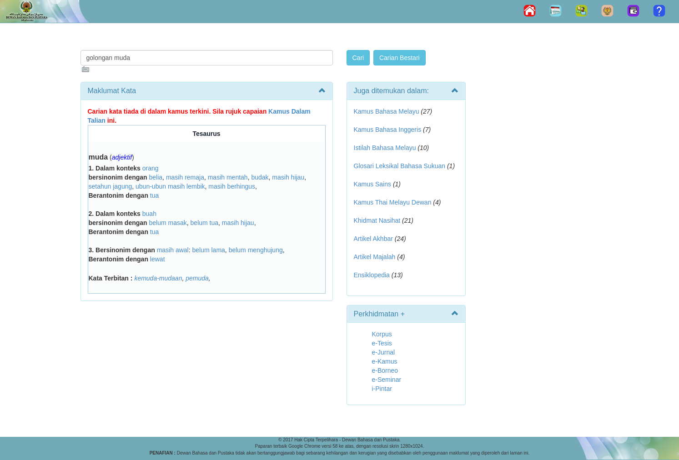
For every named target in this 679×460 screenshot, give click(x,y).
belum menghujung (256, 250)
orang (150, 168)
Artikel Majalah (375, 256)
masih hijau (288, 177)
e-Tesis (382, 343)
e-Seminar (387, 379)
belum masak (168, 222)
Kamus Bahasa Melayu (387, 111)
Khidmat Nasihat (377, 220)
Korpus (382, 334)
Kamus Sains (372, 184)
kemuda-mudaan (158, 278)
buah (149, 213)
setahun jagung (110, 186)
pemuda (197, 278)
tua (154, 195)
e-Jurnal (383, 352)
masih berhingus (231, 186)
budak (259, 177)
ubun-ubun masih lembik (170, 186)
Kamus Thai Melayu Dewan (393, 202)
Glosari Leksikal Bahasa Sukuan (400, 166)
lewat (157, 259)
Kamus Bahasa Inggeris (388, 129)
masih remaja (185, 177)
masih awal (173, 250)
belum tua (204, 222)
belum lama (208, 250)
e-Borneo (385, 370)
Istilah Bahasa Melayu (385, 147)
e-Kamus (384, 361)
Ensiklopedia (372, 275)
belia (156, 177)
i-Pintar (382, 388)
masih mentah (228, 177)
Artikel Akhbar (373, 238)
